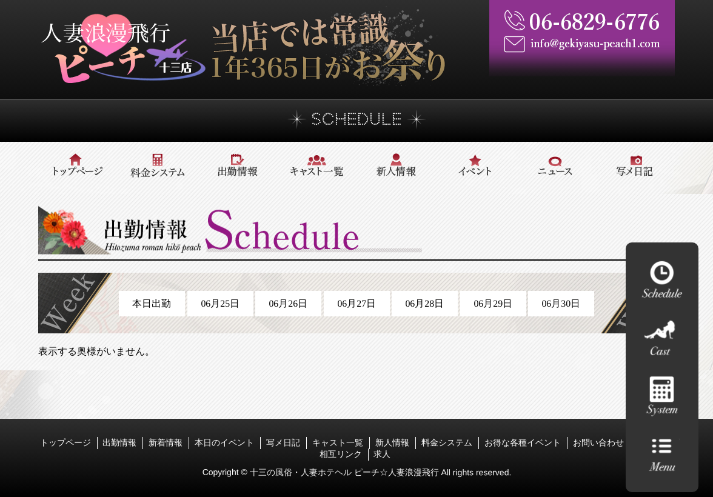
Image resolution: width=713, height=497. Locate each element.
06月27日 (356, 303)
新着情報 (165, 442)
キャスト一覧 (337, 442)
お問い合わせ (598, 442)
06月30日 (561, 303)
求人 (381, 454)
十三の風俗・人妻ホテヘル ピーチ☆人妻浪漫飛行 (345, 472)
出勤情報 (119, 442)
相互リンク (341, 454)
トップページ (65, 442)
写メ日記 (283, 442)
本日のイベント (224, 442)
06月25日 (220, 303)
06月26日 (288, 303)
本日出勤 (151, 303)
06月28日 (425, 303)
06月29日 (493, 303)
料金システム (446, 442)
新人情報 (392, 442)
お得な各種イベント (522, 442)
